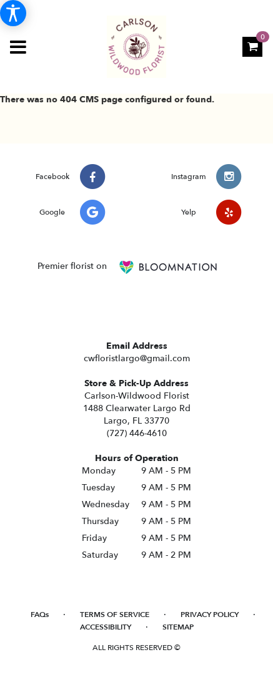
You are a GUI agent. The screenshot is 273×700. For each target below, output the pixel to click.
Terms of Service (114, 615)
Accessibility (105, 627)
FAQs (40, 615)
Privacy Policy (210, 615)
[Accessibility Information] (13, 13)
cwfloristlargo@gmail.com (137, 358)
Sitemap (178, 627)
